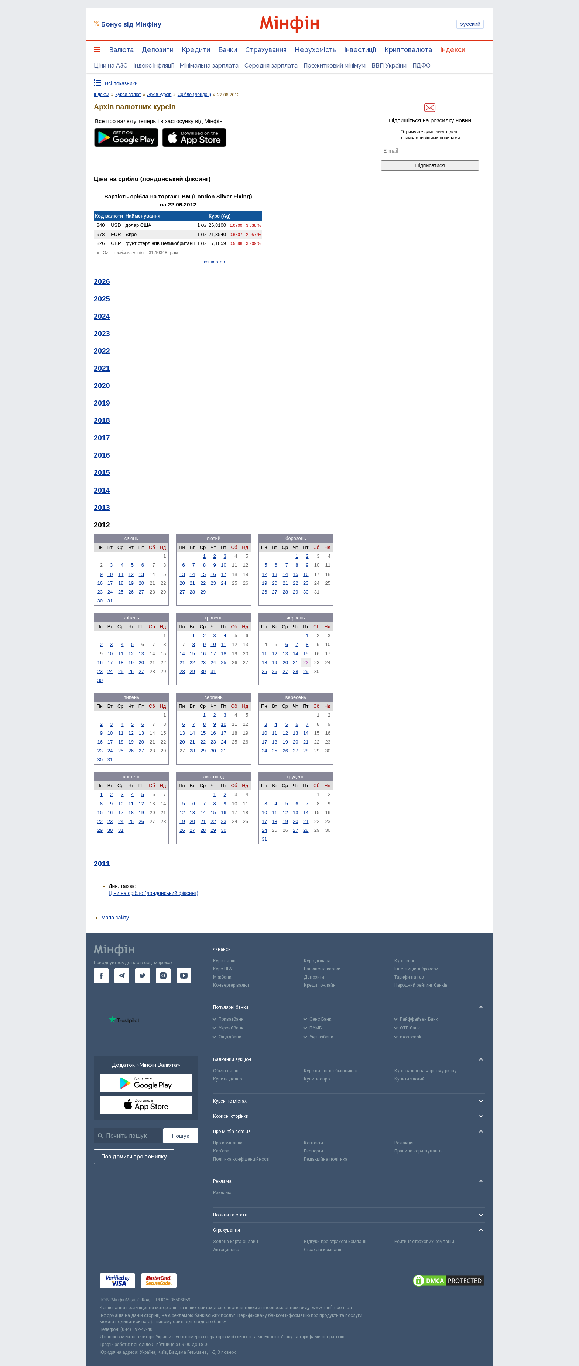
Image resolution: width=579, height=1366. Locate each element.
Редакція (404, 1142)
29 (203, 592)
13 (141, 574)
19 (131, 583)
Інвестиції (360, 50)
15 (203, 574)
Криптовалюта (408, 50)
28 (192, 592)
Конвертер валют (231, 985)
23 (99, 592)
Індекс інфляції (153, 65)
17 (110, 583)
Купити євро (317, 1079)
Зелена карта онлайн (235, 1241)
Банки (227, 50)
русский (470, 24)
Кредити (196, 50)
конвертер (214, 261)
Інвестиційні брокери (416, 968)
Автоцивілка (226, 1249)
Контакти (313, 1142)
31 (110, 601)
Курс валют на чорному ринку (425, 1070)
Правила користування (418, 1151)
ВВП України (389, 65)
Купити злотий (409, 1079)
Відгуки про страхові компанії (335, 1241)
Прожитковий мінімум (335, 65)
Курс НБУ (223, 968)
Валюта (121, 50)
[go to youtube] (184, 975)
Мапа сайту (115, 918)
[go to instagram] (163, 975)
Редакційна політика (325, 1159)
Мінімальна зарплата (209, 65)
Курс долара (317, 960)
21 (192, 583)
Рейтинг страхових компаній (424, 1241)
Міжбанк (222, 977)
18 (120, 583)
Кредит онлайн (320, 985)
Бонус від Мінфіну (131, 24)
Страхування (266, 50)
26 (131, 592)
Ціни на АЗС (110, 65)
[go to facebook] (101, 975)
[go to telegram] (121, 975)
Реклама (222, 1192)
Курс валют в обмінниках (330, 1070)
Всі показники (121, 83)
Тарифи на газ (409, 977)
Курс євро (404, 960)
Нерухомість (315, 50)
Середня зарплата (271, 65)
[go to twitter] (142, 975)
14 (192, 574)
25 (120, 592)
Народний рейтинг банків (421, 985)
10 (110, 574)
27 (141, 592)
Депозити (158, 50)
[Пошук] (180, 1135)
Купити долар (227, 1079)
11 (120, 574)
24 (110, 592)
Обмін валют (226, 1070)
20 (141, 583)
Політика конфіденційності (241, 1159)
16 (99, 583)
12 (131, 574)
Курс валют (225, 960)
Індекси (452, 50)
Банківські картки (322, 968)
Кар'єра (221, 1151)
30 (99, 601)
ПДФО (421, 65)
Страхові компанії (322, 1249)
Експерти (313, 1151)
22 (203, 583)
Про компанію (227, 1142)
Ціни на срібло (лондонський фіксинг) (153, 893)
